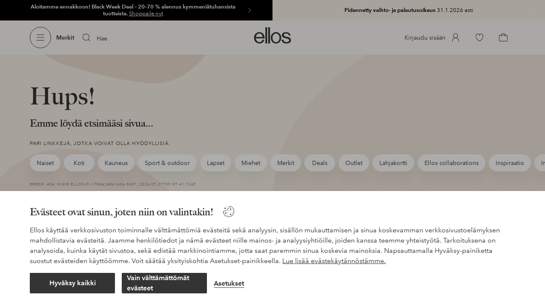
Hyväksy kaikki (72, 283)
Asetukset (229, 283)
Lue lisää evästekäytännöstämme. (334, 261)
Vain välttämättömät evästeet (158, 283)
